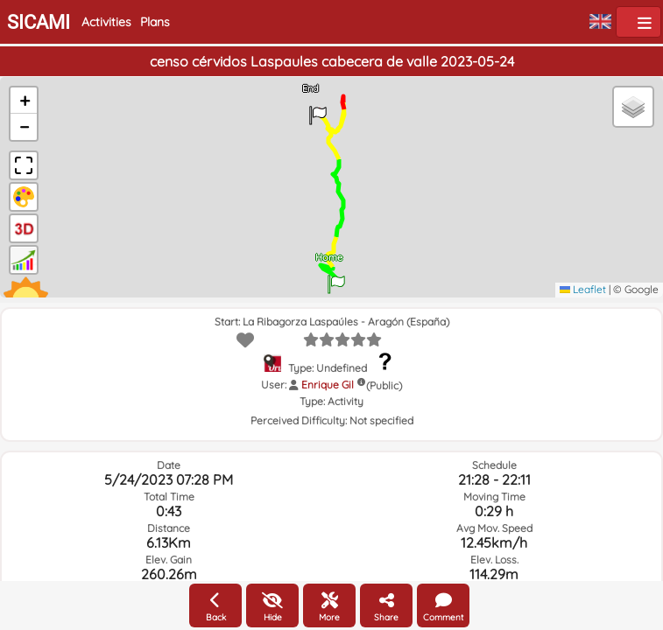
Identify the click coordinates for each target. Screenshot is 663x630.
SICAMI (38, 22)
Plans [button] (155, 22)
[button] (336, 278)
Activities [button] (106, 22)
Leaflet (583, 289)
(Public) (384, 385)
